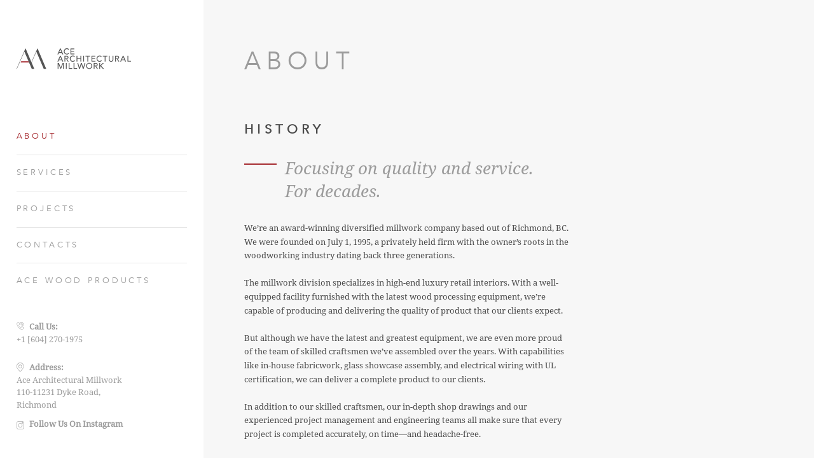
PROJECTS (46, 208)
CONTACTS (48, 245)
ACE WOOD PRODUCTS (84, 280)
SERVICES (45, 172)
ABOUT (37, 136)
